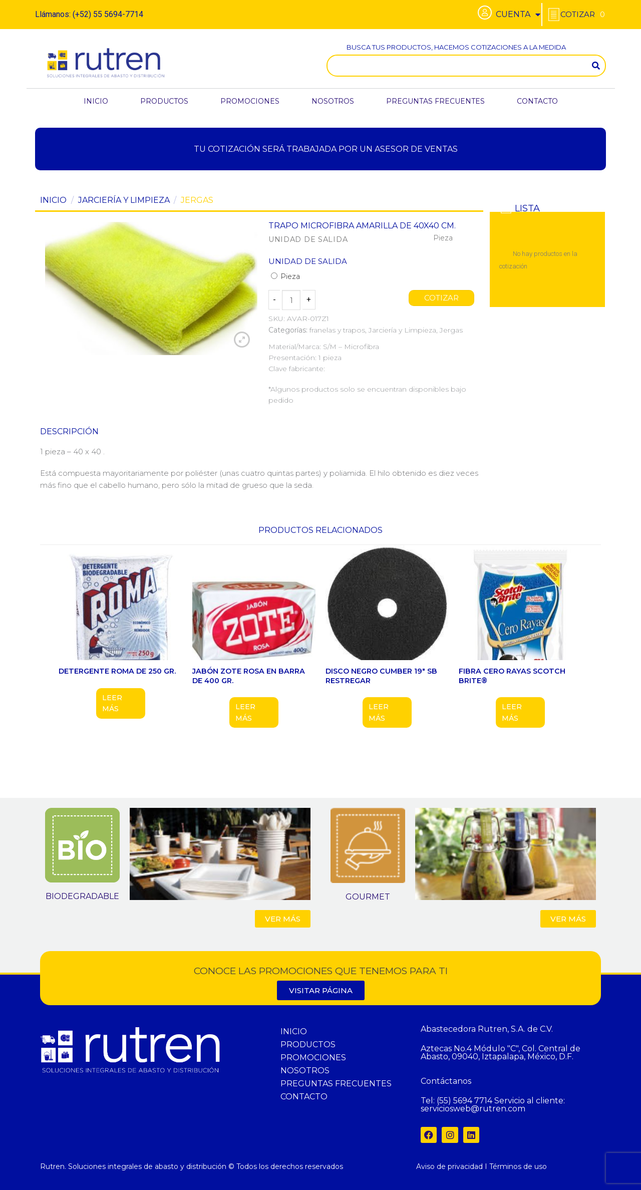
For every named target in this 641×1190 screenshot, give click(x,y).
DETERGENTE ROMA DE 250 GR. (117, 671)
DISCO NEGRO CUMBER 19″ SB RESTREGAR (381, 676)
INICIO (96, 101)
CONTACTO (537, 101)
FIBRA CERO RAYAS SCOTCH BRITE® (512, 676)
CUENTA (518, 15)
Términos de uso (518, 1166)
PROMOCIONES (249, 101)
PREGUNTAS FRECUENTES (435, 101)
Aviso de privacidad (449, 1166)
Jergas (197, 200)
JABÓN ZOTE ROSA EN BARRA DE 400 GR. (248, 676)
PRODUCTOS (164, 101)
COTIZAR (442, 298)
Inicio (53, 200)
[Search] (596, 66)
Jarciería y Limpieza (124, 200)
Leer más (112, 703)
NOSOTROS (332, 101)
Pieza (285, 276)
